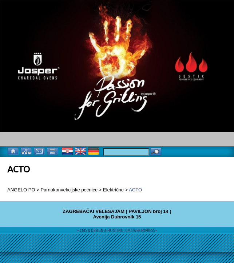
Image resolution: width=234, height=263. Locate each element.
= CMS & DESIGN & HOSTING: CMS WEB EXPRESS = (117, 230)
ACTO (135, 190)
